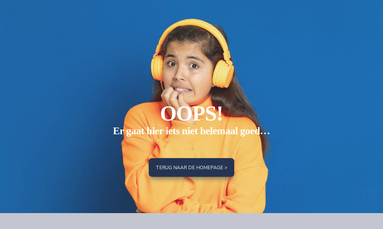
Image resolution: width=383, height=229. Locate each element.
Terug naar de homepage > (191, 167)
